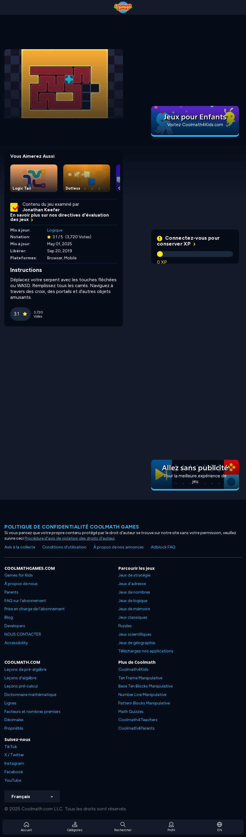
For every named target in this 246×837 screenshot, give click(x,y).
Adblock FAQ (163, 547)
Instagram (14, 763)
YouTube (12, 780)
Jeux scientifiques (134, 634)
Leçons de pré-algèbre (25, 669)
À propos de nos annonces (118, 547)
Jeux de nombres (134, 592)
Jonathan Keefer (41, 209)
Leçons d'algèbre (20, 677)
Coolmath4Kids (133, 669)
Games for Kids (18, 575)
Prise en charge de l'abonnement (34, 608)
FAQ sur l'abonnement (25, 600)
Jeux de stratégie (134, 575)
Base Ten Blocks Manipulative (145, 686)
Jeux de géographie (136, 642)
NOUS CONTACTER (22, 634)
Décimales (14, 719)
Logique (54, 230)
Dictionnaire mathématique (30, 694)
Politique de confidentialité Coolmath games (71, 527)
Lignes (10, 703)
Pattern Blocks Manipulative (144, 703)
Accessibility (16, 642)
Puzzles (125, 625)
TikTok (10, 746)
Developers (14, 625)
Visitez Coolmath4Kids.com (195, 124)
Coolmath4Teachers (138, 719)
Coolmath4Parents (136, 728)
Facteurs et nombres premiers (32, 711)
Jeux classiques (132, 617)
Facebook (13, 771)
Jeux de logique (132, 600)
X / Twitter (14, 754)
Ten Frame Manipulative (140, 677)
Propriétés (13, 728)
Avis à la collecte (19, 547)
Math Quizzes (131, 711)
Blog (8, 617)
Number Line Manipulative (142, 694)
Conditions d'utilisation (64, 547)
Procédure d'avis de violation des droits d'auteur (70, 538)
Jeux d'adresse (132, 583)
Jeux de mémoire (134, 608)
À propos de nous (21, 583)
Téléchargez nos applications (145, 651)
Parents (11, 592)
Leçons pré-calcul (21, 686)
